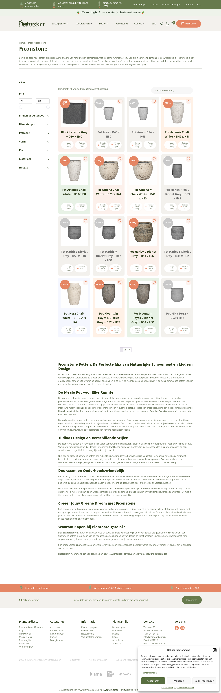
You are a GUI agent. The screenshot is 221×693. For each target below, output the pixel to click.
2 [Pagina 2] (125, 349)
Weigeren (179, 680)
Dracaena (117, 630)
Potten (102, 23)
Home (22, 42)
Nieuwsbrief (25, 633)
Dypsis (115, 633)
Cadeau (138, 23)
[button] (214, 650)
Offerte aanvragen (171, 4)
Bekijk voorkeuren (204, 680)
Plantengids (25, 640)
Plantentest (87, 630)
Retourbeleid (87, 633)
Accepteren (153, 680)
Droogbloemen (57, 640)
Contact (189, 4)
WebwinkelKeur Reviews (116, 689)
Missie (155, 4)
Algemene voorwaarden (184, 687)
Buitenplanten (59, 23)
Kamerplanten (83, 23)
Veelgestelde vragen (91, 636)
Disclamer (75, 659)
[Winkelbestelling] (172, 90)
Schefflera (117, 640)
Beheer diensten (150, 672)
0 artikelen (188, 23)
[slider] (20, 107)
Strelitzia (116, 643)
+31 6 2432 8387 (151, 633)
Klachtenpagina (89, 627)
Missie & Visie (26, 636)
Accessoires (122, 23)
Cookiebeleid (167, 687)
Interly (30, 659)
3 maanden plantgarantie (37, 588)
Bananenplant (119, 627)
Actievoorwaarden (98, 659)
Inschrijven (191, 599)
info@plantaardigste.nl (154, 636)
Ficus (115, 636)
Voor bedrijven (140, 4)
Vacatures (24, 643)
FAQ (199, 4)
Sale (154, 23)
